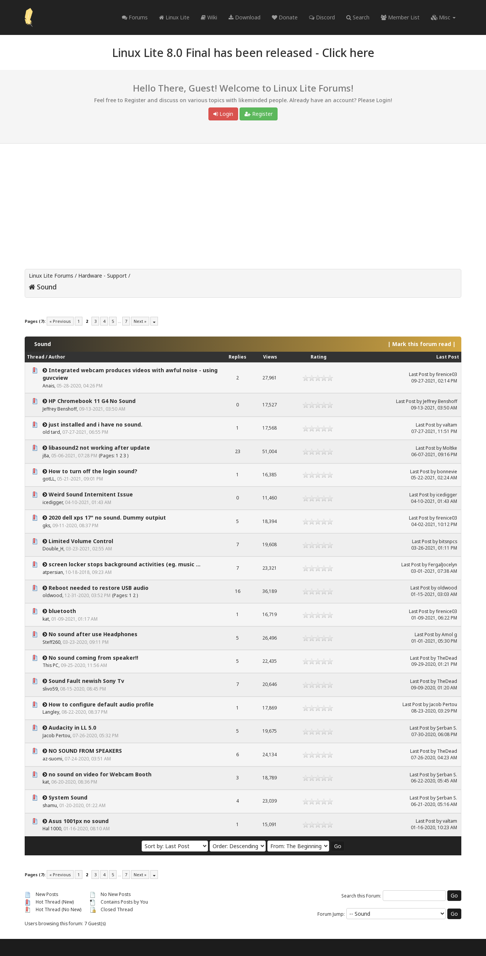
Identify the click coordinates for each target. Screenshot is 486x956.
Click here (348, 52)
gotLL (49, 479)
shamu (50, 805)
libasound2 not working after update (99, 447)
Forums (135, 17)
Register (259, 113)
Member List (400, 17)
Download (244, 17)
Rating (319, 357)
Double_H (53, 548)
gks (46, 525)
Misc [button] (443, 17)
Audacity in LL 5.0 (72, 727)
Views (270, 357)
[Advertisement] (243, 200)
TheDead (447, 658)
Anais (48, 385)
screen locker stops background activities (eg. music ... (124, 564)
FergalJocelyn (442, 564)
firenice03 (446, 374)
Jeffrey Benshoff (60, 409)
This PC (50, 665)
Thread (35, 357)
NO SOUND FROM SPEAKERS (85, 750)
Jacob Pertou (443, 704)
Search (357, 17)
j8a (46, 455)
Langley (51, 712)
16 (237, 591)
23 (237, 451)
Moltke (450, 448)
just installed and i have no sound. (95, 424)
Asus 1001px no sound (79, 821)
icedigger (53, 502)
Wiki (209, 17)
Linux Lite (174, 17)
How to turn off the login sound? (93, 471)
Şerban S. (447, 728)
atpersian (53, 572)
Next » (140, 321)
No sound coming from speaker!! (93, 657)
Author (57, 357)
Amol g (449, 634)
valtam (450, 425)
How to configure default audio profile (101, 704)
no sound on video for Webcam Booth (100, 774)
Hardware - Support (102, 275)
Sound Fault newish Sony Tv (86, 680)
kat (46, 619)
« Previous (60, 321)
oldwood (52, 595)
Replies (237, 357)
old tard (51, 432)
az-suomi (52, 758)
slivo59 (50, 689)
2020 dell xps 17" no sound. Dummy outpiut (107, 517)
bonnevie (447, 471)
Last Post (447, 357)
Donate (285, 17)
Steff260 (51, 642)
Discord (322, 17)
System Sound (68, 797)
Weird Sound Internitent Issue (91, 494)
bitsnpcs (448, 541)
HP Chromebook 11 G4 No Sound (92, 401)
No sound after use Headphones (93, 634)
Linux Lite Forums (51, 275)
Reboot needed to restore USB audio (98, 587)
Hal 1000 (52, 828)
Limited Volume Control (81, 541)
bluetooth (62, 611)
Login (223, 113)
